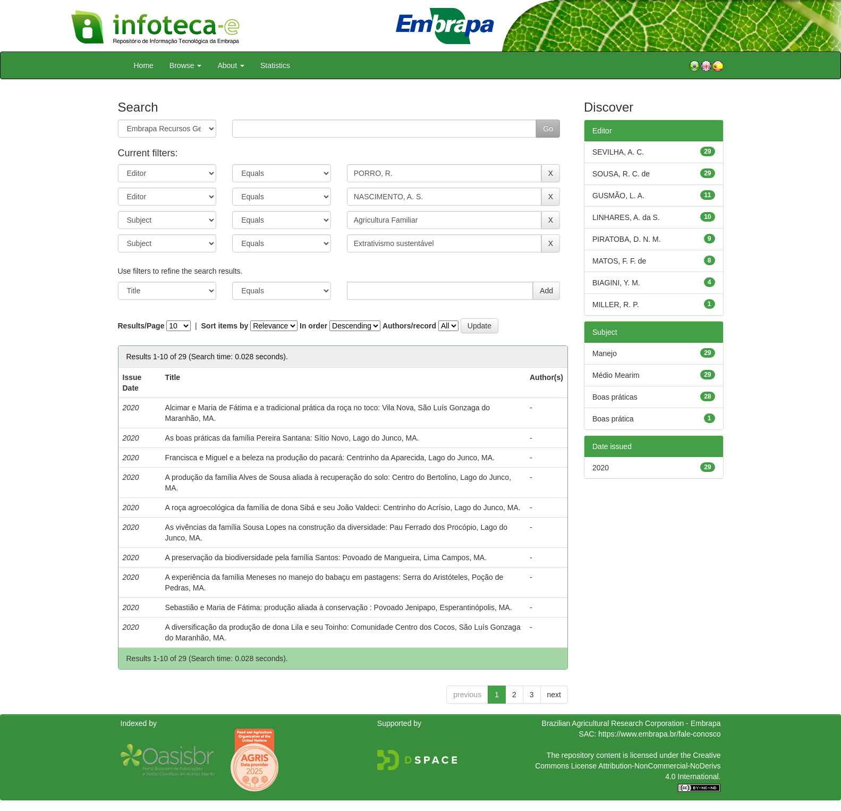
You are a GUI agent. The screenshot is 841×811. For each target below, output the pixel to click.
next (554, 694)
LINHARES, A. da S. (626, 217)
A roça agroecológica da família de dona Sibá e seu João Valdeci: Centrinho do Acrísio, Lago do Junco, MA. (343, 507)
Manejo (604, 353)
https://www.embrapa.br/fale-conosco (659, 734)
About (230, 65)
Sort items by (225, 326)
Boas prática (613, 419)
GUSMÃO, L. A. (618, 195)
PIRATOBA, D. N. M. (626, 239)
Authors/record (409, 326)
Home (144, 65)
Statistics (275, 65)
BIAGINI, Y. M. (616, 282)
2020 (600, 467)
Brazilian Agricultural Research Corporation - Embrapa (631, 723)
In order (313, 326)
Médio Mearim (616, 375)
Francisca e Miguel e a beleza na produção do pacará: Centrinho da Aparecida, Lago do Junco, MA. (330, 457)
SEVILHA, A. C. (618, 152)
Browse (185, 65)
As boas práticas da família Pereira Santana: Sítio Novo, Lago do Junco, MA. (292, 438)
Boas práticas (615, 397)
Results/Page (141, 326)
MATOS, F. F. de (619, 261)
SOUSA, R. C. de (621, 174)
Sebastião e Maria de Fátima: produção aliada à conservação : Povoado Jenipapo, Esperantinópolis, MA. (338, 607)
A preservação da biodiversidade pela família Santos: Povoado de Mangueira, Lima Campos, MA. (326, 557)
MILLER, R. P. (615, 304)
